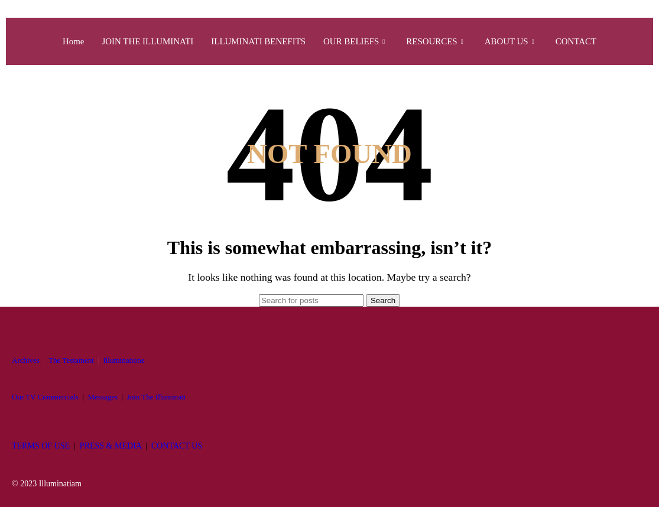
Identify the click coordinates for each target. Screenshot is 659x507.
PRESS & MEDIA (110, 445)
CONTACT (577, 41)
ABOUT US (509, 41)
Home (73, 41)
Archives (26, 360)
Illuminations (123, 360)
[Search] (311, 300)
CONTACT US (176, 445)
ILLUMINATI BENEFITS (258, 41)
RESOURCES (435, 41)
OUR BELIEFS (354, 41)
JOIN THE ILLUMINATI (147, 41)
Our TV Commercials (45, 396)
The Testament (70, 360)
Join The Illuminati (156, 396)
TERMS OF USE (41, 445)
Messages (103, 396)
